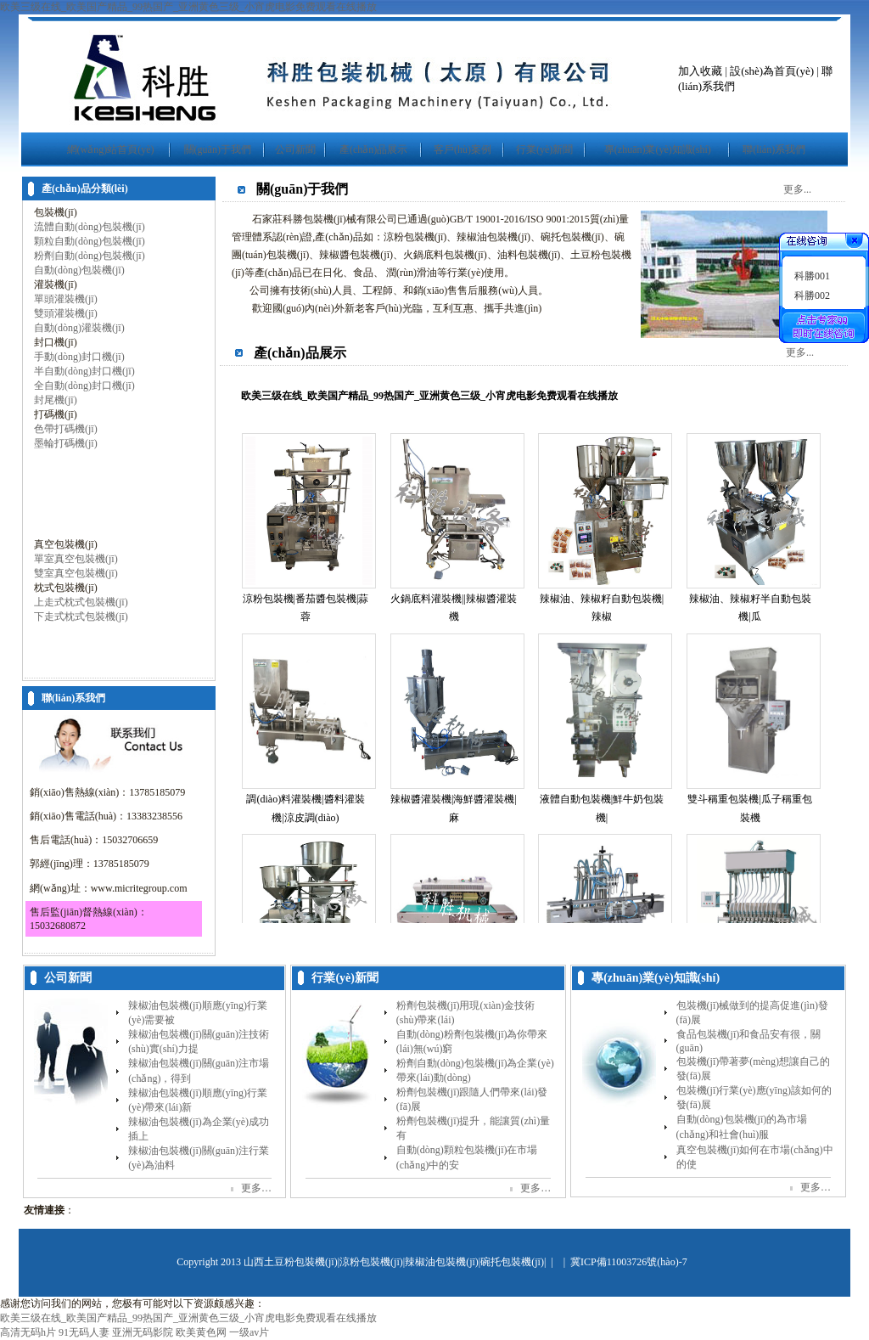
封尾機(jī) (55, 400)
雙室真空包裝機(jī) (76, 573)
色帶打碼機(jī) (66, 429)
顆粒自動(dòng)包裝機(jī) (89, 241)
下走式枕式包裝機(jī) (81, 616)
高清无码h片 (28, 1332)
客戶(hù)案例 (462, 149)
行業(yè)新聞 (544, 149)
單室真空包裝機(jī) (76, 559)
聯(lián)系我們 (774, 149)
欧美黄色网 (201, 1332)
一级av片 (249, 1332)
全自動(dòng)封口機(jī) (84, 385)
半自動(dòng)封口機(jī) (84, 371)
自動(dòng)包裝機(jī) (79, 270)
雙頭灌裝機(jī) (66, 313)
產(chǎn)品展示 (373, 149)
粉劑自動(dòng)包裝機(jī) (89, 256)
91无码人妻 (84, 1332)
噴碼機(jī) (55, 530)
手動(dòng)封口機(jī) (79, 357)
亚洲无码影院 (142, 1332)
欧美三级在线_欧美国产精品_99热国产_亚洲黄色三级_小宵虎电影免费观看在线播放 (188, 7)
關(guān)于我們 (217, 149)
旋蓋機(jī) (55, 515)
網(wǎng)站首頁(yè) (110, 149)
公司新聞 (295, 149)
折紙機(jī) (55, 487)
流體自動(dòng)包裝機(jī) (89, 227)
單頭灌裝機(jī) (66, 299)
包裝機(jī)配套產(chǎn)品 (89, 661)
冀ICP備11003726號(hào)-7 (628, 1262)
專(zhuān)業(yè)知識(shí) (657, 149)
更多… (256, 1188)
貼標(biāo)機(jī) (67, 501)
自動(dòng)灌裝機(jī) (79, 328)
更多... (797, 189)
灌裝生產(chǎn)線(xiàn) (85, 646)
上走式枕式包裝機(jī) (81, 602)
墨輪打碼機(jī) (66, 443)
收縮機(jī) (55, 472)
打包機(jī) (55, 458)
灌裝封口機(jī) (66, 631)
